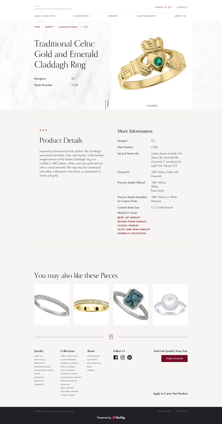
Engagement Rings (44, 370)
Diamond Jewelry (69, 374)
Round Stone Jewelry (132, 221)
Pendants (39, 377)
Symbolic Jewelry (69, 363)
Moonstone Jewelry (71, 377)
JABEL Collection (45, 16)
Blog (89, 367)
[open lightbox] (151, 65)
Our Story (92, 360)
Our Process (93, 356)
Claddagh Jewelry (68, 27)
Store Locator (174, 358)
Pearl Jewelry (67, 388)
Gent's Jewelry (68, 370)
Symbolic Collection (132, 233)
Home (37, 27)
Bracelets (39, 381)
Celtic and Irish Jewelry (134, 229)
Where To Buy (164, 7)
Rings (37, 374)
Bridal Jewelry (68, 367)
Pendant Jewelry (69, 381)
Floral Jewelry (68, 395)
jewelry (49, 27)
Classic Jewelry (128, 225)
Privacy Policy (164, 411)
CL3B (85, 27)
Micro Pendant (68, 360)
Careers (91, 370)
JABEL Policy (182, 411)
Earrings (38, 385)
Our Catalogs (94, 363)
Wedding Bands (42, 367)
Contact (182, 7)
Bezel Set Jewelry (129, 217)
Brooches (39, 363)
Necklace (65, 385)
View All (38, 356)
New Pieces (40, 360)
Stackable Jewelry (69, 391)
